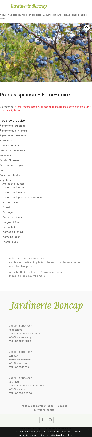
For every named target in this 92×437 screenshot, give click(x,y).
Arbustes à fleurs (52, 14)
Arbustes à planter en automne (23, 197)
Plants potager (11, 237)
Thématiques (10, 241)
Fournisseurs (7, 155)
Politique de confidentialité (37, 406)
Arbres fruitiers (11, 202)
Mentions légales (44, 409)
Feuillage (7, 212)
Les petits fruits (11, 227)
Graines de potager (11, 165)
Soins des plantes (10, 175)
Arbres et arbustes (31, 14)
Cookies (62, 406)
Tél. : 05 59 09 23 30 (20, 393)
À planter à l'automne (12, 125)
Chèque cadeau (9, 145)
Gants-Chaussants (11, 160)
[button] (87, 28)
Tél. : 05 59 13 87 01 (19, 367)
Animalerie (6, 140)
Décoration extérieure (12, 150)
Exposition (8, 207)
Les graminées (10, 222)
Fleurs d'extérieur (69, 106)
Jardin (3, 170)
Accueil (3, 14)
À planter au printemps (13, 130)
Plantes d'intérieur (12, 232)
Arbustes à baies (15, 187)
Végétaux (15, 14)
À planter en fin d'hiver (13, 135)
